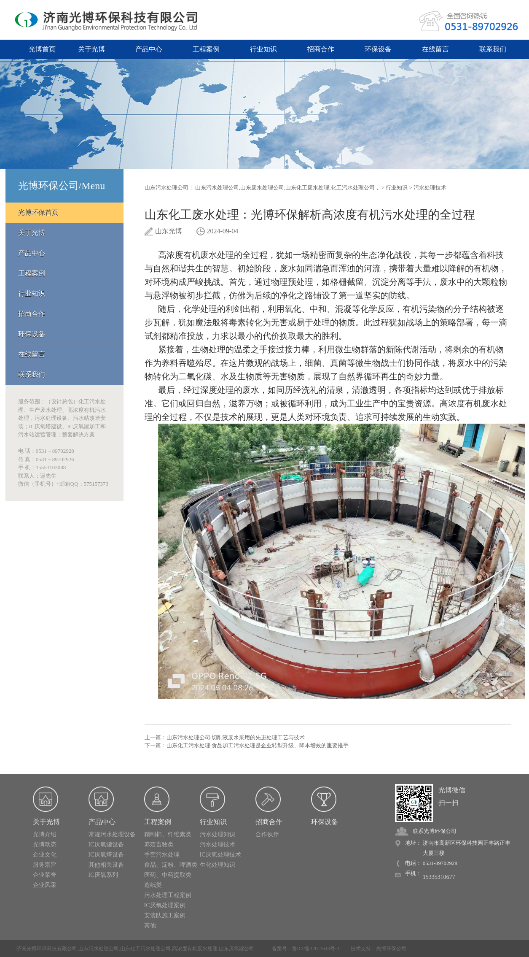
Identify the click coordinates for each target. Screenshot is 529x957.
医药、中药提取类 (167, 875)
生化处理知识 (217, 865)
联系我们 (492, 49)
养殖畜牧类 (159, 844)
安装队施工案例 (164, 915)
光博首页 (42, 49)
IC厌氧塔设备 (106, 855)
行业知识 (263, 49)
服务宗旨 (44, 865)
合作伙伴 (267, 834)
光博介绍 (44, 834)
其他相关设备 (106, 865)
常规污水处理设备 (112, 834)
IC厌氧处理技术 (220, 855)
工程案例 (206, 49)
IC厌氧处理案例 (164, 905)
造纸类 (153, 885)
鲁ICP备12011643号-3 (315, 949)
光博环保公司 (391, 949)
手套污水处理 (162, 855)
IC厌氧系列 (103, 875)
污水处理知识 (217, 834)
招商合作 (320, 49)
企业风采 (44, 885)
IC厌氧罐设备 (106, 844)
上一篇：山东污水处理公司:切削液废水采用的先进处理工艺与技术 (225, 737)
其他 (150, 925)
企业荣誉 (44, 875)
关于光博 (91, 49)
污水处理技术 (430, 187)
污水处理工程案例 (167, 895)
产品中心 (148, 49)
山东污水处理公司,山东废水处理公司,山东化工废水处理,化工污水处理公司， (287, 187)
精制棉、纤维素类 (167, 834)
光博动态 (44, 844)
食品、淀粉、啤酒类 (170, 865)
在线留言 (435, 49)
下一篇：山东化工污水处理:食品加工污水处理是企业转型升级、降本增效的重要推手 (247, 745)
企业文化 (44, 855)
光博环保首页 (38, 212)
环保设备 (378, 49)
